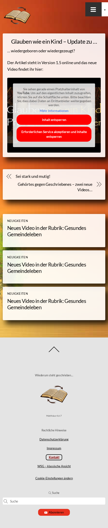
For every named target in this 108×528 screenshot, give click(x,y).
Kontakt (54, 457)
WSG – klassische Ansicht (54, 466)
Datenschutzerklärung (54, 439)
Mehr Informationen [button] (54, 111)
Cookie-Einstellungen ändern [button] (54, 478)
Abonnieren (54, 512)
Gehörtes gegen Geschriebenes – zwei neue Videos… (55, 187)
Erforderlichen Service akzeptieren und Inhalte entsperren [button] (54, 134)
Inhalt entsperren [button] (54, 120)
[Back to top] (54, 352)
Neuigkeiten (17, 221)
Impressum (54, 448)
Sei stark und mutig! (33, 176)
